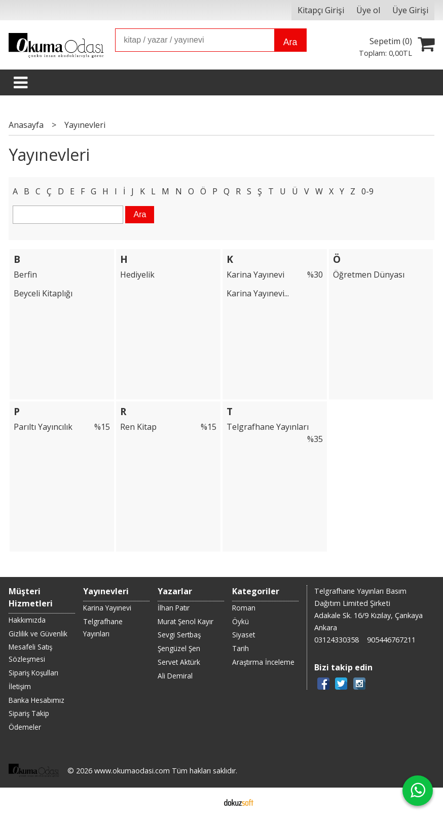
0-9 (367, 191)
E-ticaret (206, 801)
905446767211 (391, 639)
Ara (290, 42)
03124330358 (336, 639)
